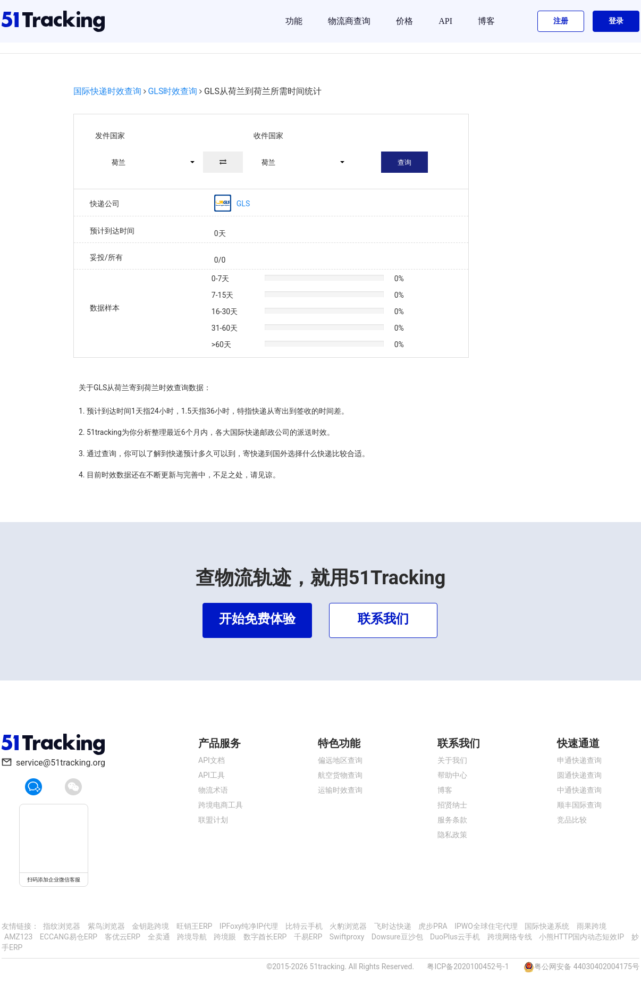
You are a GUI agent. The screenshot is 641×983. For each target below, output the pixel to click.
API (445, 21)
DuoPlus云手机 (455, 936)
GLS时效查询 (172, 91)
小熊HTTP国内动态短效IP (581, 936)
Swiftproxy (347, 936)
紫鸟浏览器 (106, 926)
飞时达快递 (392, 926)
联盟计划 (213, 820)
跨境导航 (192, 936)
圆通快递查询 (579, 775)
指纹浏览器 (61, 926)
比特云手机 (304, 926)
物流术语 (213, 790)
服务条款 (452, 820)
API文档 (211, 760)
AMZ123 (18, 936)
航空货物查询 (340, 775)
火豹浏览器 (348, 926)
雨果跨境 (591, 926)
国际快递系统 (547, 926)
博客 (486, 21)
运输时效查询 (340, 790)
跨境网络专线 (509, 936)
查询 (404, 162)
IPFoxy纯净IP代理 (249, 926)
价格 (404, 21)
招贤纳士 (452, 805)
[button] (148, 162)
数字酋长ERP (264, 936)
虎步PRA (433, 926)
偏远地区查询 (340, 760)
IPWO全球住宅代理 (486, 926)
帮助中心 (452, 775)
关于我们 (452, 760)
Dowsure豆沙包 (397, 936)
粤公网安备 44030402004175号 (586, 966)
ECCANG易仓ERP (68, 936)
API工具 (211, 775)
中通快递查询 (579, 790)
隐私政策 (452, 834)
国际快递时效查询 (107, 91)
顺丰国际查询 (579, 805)
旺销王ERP (194, 926)
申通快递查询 (579, 760)
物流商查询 (349, 21)
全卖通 (159, 936)
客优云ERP (122, 936)
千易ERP (308, 936)
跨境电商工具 (220, 805)
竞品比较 (572, 820)
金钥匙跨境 (150, 926)
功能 (293, 21)
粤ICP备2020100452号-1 (468, 966)
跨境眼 (225, 936)
